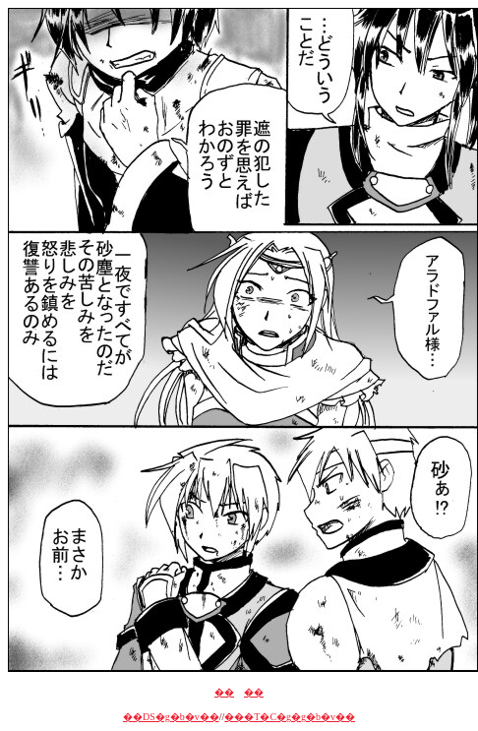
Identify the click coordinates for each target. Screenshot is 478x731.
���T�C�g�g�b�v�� (289, 716)
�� (224, 692)
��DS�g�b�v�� (171, 716)
